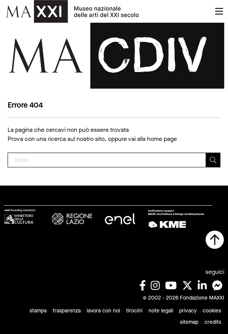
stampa (38, 310)
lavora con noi (103, 310)
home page (162, 139)
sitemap (189, 322)
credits (213, 322)
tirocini (134, 310)
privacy (188, 310)
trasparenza (67, 310)
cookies (212, 310)
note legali (160, 310)
